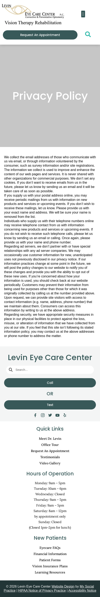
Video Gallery (50, 463)
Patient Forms (50, 560)
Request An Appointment (50, 451)
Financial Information (50, 554)
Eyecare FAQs (50, 548)
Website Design (63, 586)
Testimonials (50, 457)
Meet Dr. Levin (50, 438)
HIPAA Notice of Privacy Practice (42, 590)
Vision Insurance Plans (50, 566)
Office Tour (50, 445)
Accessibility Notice (82, 590)
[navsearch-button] (87, 35)
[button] (83, 14)
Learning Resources (50, 572)
